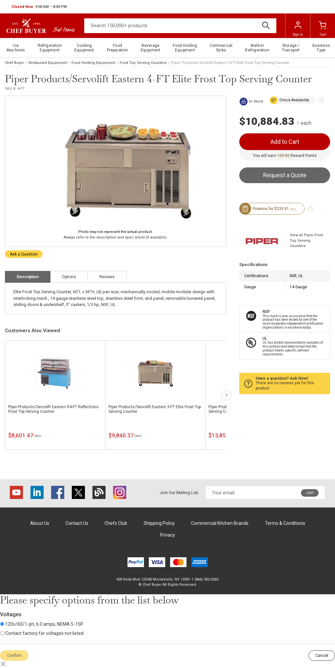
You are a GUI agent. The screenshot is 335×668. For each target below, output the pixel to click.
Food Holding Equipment (93, 63)
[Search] (180, 25)
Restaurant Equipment (48, 63)
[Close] (3, 664)
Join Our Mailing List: (179, 492)
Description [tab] (28, 277)
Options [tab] (69, 277)
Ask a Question (24, 254)
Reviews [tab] (107, 277)
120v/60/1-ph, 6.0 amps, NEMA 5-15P (41, 624)
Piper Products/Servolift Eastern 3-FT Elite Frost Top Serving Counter (154, 409)
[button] (39, 6)
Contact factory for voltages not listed (42, 633)
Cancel (321, 655)
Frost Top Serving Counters (143, 63)
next (226, 395)
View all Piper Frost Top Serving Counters (306, 240)
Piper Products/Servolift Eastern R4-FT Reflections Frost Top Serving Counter (53, 409)
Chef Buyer (14, 63)
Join (310, 492)
